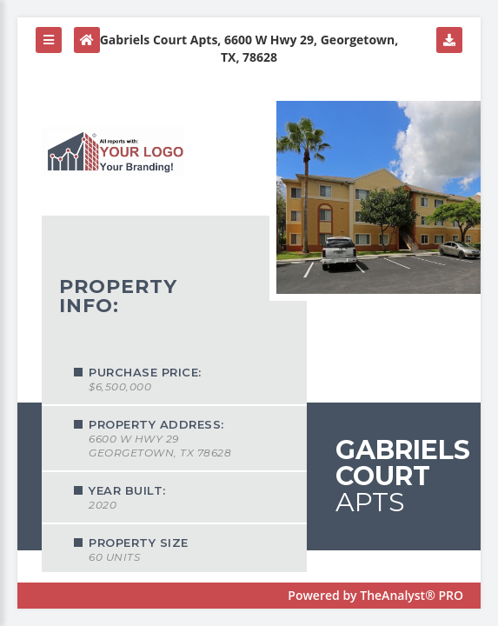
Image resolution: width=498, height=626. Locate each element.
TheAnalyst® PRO (411, 595)
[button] (49, 40)
